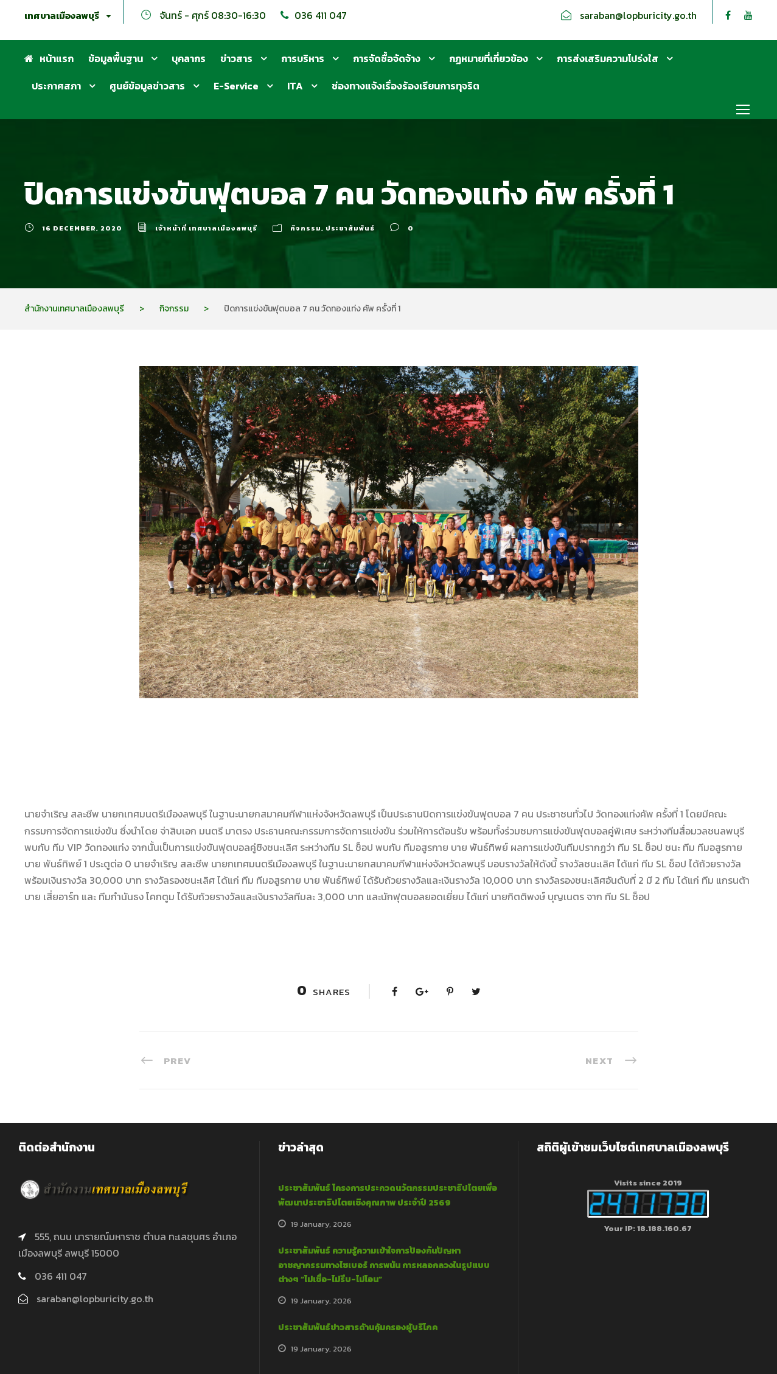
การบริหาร (302, 58)
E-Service (236, 85)
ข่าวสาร (236, 58)
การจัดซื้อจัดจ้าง (386, 58)
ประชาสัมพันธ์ (350, 228)
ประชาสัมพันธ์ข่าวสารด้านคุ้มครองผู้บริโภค (357, 1327)
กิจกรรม (305, 228)
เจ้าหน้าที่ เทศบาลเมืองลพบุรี (206, 228)
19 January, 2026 (321, 1224)
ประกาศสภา (56, 85)
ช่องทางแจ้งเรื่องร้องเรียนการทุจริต (405, 85)
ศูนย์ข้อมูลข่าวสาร (147, 85)
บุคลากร (189, 58)
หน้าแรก (49, 58)
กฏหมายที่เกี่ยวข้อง (488, 58)
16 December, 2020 (82, 228)
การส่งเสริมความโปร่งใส (607, 58)
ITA (295, 85)
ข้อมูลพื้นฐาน (115, 58)
